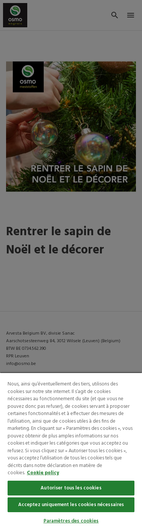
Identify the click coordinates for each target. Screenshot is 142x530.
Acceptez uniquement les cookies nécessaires (71, 505)
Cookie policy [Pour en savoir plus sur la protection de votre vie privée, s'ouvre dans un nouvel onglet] (43, 473)
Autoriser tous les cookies (71, 488)
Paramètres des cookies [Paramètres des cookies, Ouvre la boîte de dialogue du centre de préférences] (71, 521)
